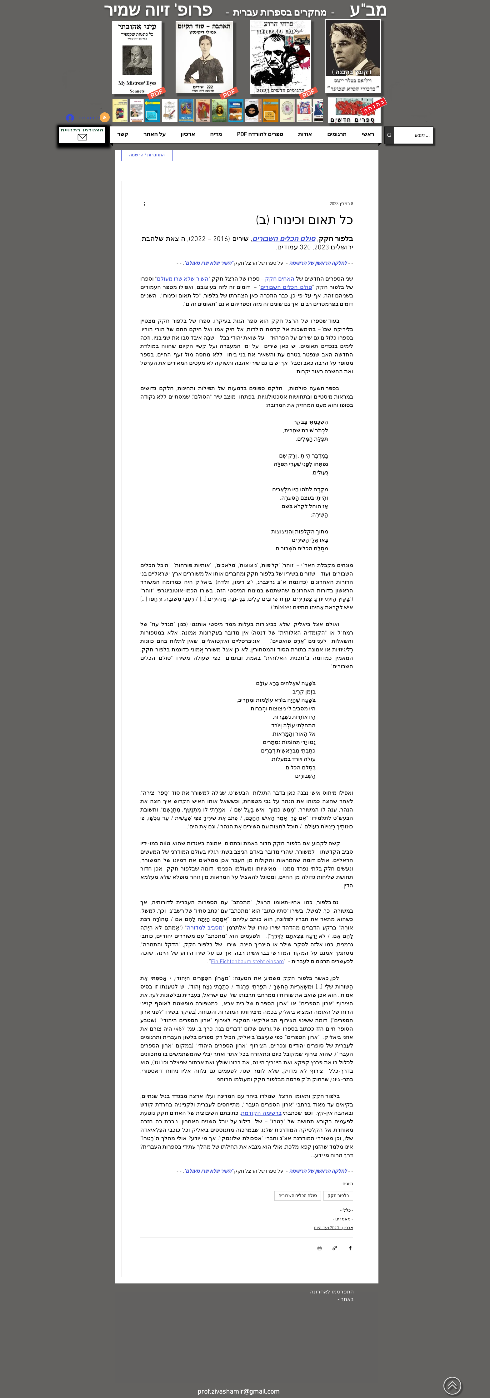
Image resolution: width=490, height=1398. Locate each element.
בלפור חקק (338, 1196)
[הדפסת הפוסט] (319, 1248)
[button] (82, 135)
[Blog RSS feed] (105, 117)
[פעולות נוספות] (144, 204)
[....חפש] (418, 135)
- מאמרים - (343, 1219)
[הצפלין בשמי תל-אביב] (85, 88)
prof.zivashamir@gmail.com (239, 1392)
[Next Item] (312, 110)
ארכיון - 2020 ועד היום (333, 1228)
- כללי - (346, 1210)
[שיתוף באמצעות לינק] (335, 1248)
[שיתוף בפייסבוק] (350, 1248)
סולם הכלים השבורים (297, 1196)
